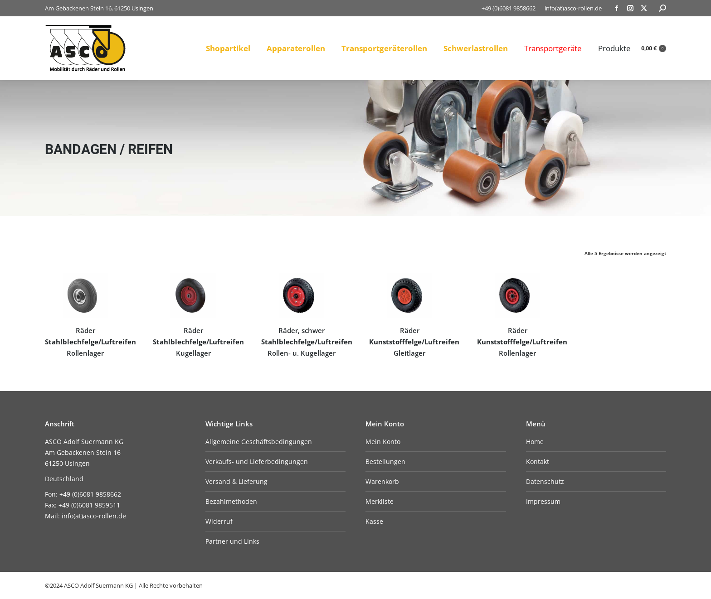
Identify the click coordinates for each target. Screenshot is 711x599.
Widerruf (219, 521)
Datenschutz (545, 481)
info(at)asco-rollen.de (573, 8)
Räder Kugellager (198, 341)
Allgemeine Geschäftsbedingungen (258, 441)
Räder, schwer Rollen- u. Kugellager (306, 341)
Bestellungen (385, 461)
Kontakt (537, 461)
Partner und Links (232, 541)
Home (535, 441)
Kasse (374, 521)
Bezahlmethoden (231, 501)
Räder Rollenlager (90, 341)
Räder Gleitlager (414, 341)
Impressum (543, 501)
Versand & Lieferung (236, 481)
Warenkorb (382, 481)
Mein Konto (382, 441)
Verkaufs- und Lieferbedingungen (256, 461)
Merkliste (379, 501)
